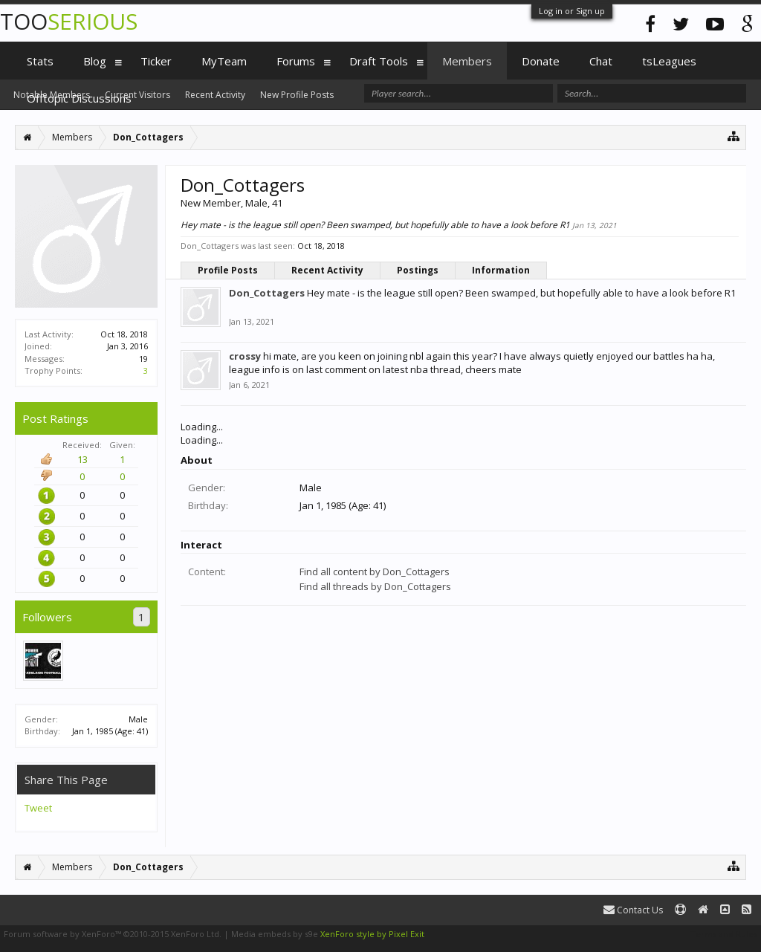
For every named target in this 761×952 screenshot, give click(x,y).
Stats (40, 61)
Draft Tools (378, 61)
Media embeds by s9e (274, 933)
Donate (541, 61)
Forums (295, 61)
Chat (600, 61)
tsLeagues (669, 61)
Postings (417, 270)
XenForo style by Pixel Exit (372, 933)
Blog (94, 61)
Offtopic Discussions (79, 98)
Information (501, 270)
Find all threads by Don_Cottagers (375, 586)
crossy (245, 356)
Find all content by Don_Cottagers (374, 571)
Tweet (38, 808)
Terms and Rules (723, 933)
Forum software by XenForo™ (112, 933)
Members (467, 61)
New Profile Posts (297, 94)
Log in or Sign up (572, 10)
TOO (68, 21)
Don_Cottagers (267, 292)
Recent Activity (327, 270)
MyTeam (224, 61)
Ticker (156, 61)
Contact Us (633, 910)
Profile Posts (228, 270)
